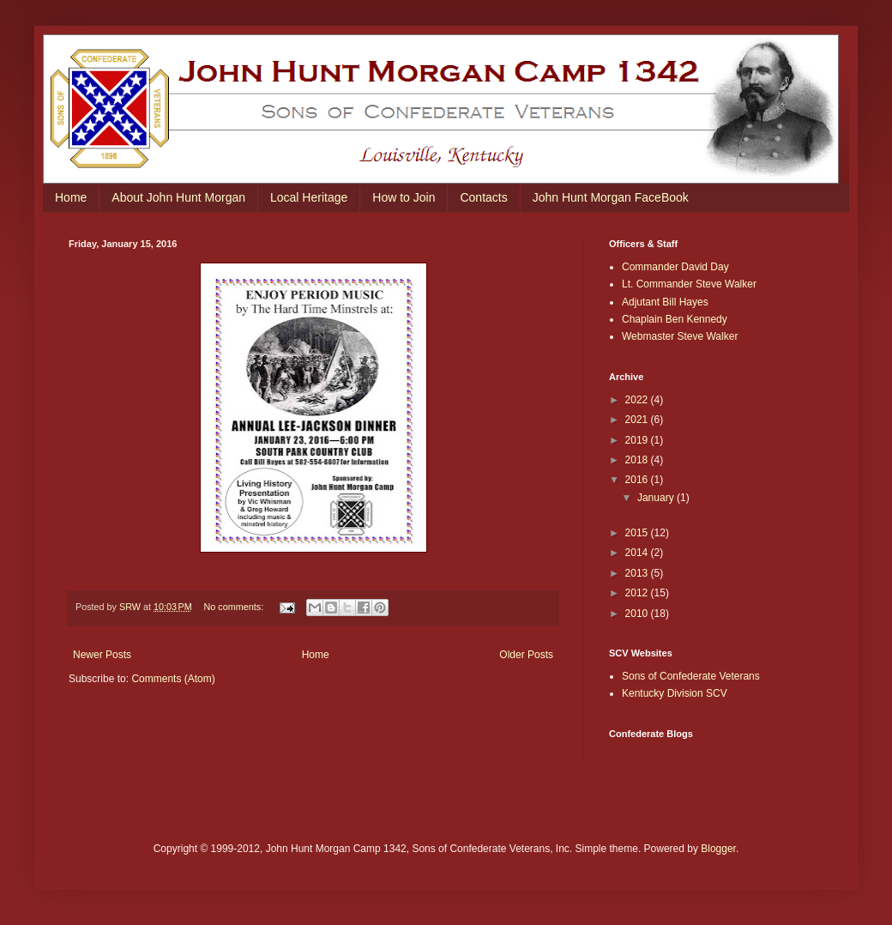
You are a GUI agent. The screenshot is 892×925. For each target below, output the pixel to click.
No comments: (235, 607)
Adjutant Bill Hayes (665, 302)
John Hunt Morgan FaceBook (611, 197)
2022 (638, 400)
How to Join (403, 197)
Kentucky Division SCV (674, 693)
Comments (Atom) (172, 679)
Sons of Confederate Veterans (691, 676)
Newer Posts (102, 655)
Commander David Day (675, 267)
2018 (638, 460)
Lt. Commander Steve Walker (689, 284)
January (657, 498)
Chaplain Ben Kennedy (674, 319)
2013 (638, 573)
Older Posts (526, 655)
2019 (638, 440)
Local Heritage (308, 197)
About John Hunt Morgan (178, 197)
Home (71, 197)
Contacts (483, 197)
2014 (638, 553)
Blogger (718, 849)
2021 (638, 420)
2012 (638, 593)
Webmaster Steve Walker (680, 336)
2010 (638, 614)
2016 (638, 480)
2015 (638, 533)
